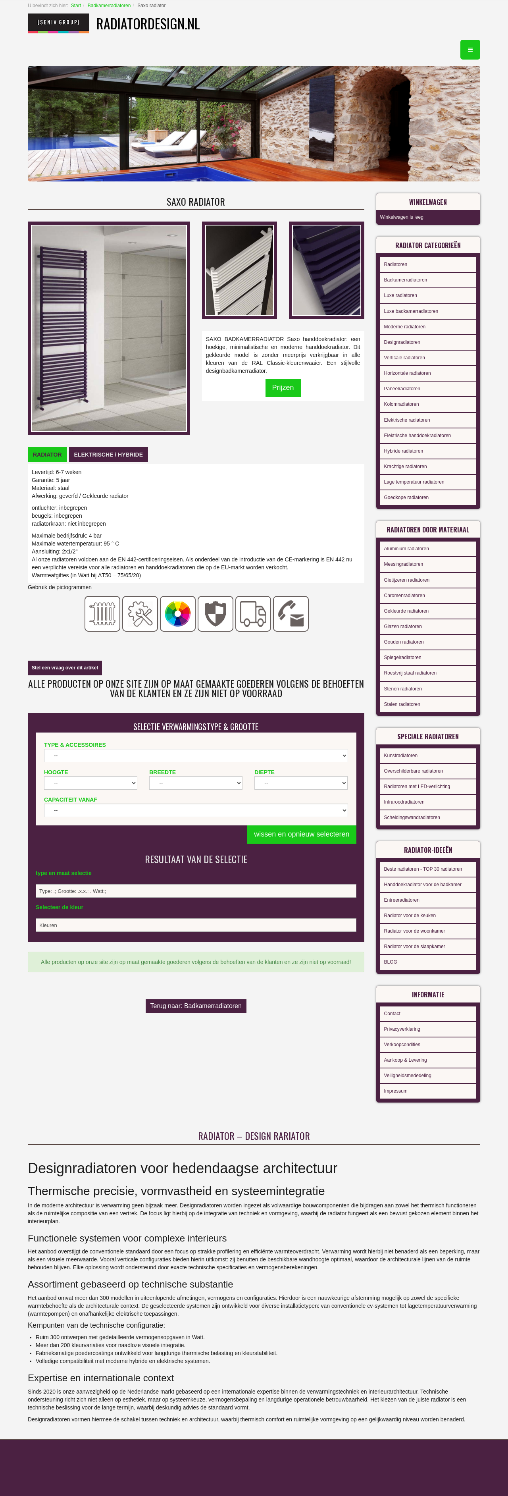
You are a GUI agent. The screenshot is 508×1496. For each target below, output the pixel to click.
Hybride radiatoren (403, 451)
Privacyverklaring (402, 1029)
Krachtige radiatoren (405, 466)
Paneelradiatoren (402, 388)
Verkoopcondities (402, 1044)
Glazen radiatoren (403, 626)
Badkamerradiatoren (109, 5)
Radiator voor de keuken (410, 915)
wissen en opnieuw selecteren (301, 834)
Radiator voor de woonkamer (414, 931)
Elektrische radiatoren (407, 420)
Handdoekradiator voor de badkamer (423, 884)
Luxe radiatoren (400, 295)
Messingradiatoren (403, 564)
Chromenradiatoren (404, 595)
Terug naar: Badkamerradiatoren (196, 1005)
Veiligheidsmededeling (407, 1075)
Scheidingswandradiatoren (412, 817)
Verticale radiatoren (404, 358)
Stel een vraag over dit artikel (65, 668)
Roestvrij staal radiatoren (410, 673)
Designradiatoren (402, 342)
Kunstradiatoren (401, 755)
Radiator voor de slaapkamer (414, 946)
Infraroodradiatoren (404, 802)
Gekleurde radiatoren (406, 611)
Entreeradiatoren (401, 900)
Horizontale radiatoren (407, 373)
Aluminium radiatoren (406, 548)
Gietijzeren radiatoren (407, 580)
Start (76, 5)
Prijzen (283, 387)
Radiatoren (396, 264)
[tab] (47, 454)
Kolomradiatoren (401, 404)
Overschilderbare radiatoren (413, 771)
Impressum (396, 1091)
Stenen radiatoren (403, 689)
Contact (392, 1013)
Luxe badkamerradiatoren (411, 311)
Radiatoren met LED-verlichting (417, 786)
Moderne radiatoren (405, 327)
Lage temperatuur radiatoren (414, 482)
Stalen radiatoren (402, 704)
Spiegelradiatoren (402, 657)
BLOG (390, 962)
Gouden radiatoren (404, 642)
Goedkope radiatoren (406, 497)
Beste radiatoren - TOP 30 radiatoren (423, 869)
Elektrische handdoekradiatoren (417, 435)
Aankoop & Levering (405, 1060)
